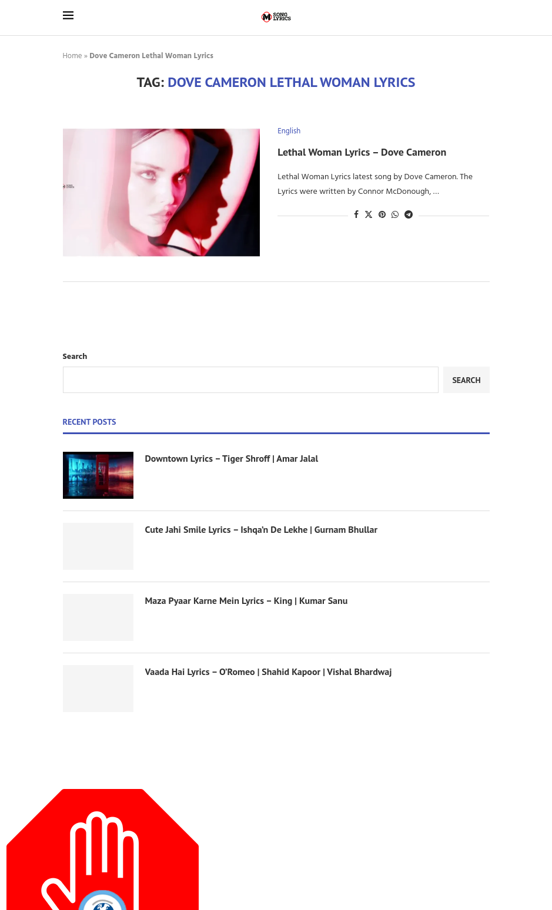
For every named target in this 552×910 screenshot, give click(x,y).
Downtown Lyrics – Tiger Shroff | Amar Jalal (232, 458)
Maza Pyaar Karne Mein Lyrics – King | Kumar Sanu (246, 600)
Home (72, 56)
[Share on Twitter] (368, 215)
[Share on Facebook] (356, 215)
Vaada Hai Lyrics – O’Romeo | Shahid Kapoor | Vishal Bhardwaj (268, 671)
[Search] (484, 17)
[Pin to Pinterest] (382, 215)
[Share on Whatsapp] (395, 215)
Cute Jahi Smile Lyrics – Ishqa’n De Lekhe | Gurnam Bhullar (261, 529)
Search (75, 357)
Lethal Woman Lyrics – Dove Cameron (361, 152)
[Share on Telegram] (408, 215)
